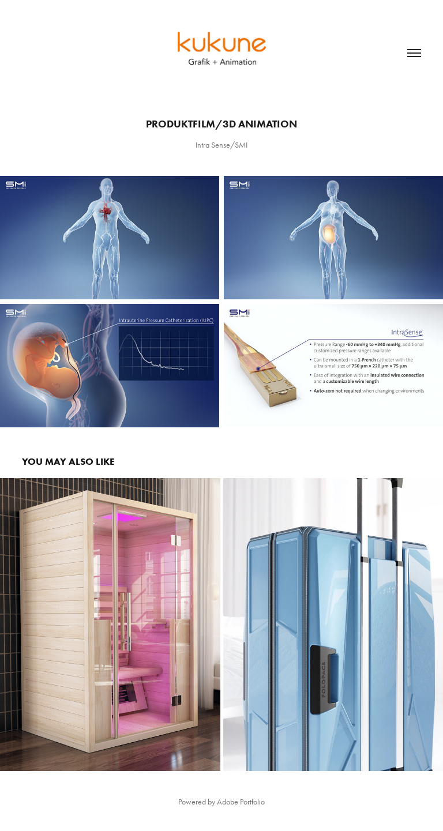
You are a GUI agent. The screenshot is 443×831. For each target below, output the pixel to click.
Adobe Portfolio (241, 802)
